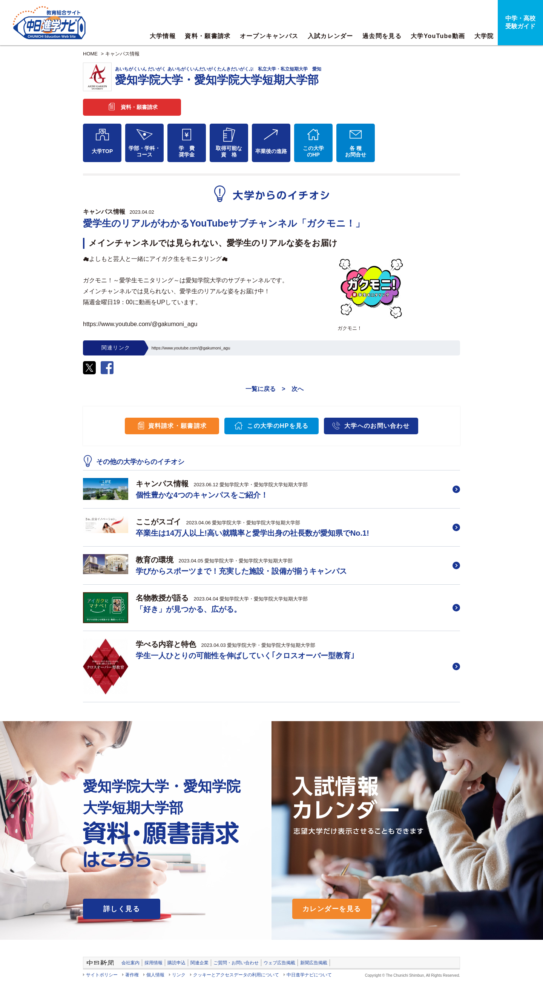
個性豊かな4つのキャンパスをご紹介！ (202, 495)
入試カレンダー (330, 36)
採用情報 (153, 962)
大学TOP (102, 151)
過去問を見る (382, 36)
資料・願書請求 (207, 36)
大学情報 (163, 36)
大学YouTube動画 (438, 36)
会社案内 (130, 962)
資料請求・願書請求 (177, 426)
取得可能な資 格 (229, 151)
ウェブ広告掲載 (279, 962)
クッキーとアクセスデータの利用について (236, 974)
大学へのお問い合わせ (377, 426)
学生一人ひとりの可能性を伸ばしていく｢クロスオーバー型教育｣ (245, 655)
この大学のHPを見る (277, 426)
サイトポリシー (102, 974)
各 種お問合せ (355, 151)
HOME (90, 54)
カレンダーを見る (331, 909)
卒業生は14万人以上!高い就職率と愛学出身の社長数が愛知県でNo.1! (252, 533)
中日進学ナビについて (309, 974)
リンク (179, 974)
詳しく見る (121, 909)
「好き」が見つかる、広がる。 (188, 609)
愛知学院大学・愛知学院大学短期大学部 (287, 76)
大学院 (484, 36)
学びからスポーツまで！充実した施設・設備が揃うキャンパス (241, 571)
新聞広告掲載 (313, 962)
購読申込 (176, 962)
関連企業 (199, 962)
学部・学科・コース (144, 151)
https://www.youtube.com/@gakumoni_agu (191, 348)
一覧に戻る (260, 389)
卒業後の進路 (271, 151)
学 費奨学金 (187, 151)
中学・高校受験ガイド (520, 22)
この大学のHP (313, 151)
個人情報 (155, 974)
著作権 (132, 974)
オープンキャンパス (269, 36)
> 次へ (292, 389)
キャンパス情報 (122, 54)
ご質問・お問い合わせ (236, 962)
